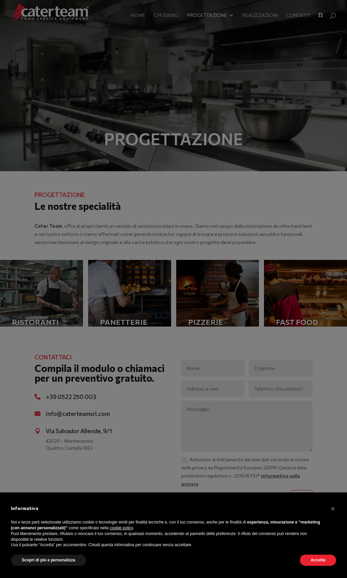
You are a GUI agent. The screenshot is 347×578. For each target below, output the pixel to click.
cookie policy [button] (121, 528)
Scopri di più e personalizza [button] (48, 560)
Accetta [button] (318, 560)
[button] (332, 508)
